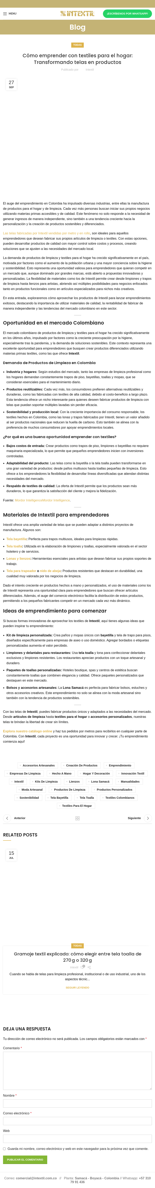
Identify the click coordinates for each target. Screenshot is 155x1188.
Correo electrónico (17, 1113)
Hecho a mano (61, 773)
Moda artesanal (32, 789)
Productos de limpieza (69, 789)
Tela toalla (14, 546)
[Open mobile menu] (10, 14)
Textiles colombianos (119, 797)
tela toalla (87, 797)
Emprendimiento (120, 765)
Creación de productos (81, 765)
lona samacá (100, 781)
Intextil (18, 781)
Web (6, 1131)
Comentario (12, 1048)
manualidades (130, 781)
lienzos (74, 781)
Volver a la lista (77, 818)
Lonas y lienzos (18, 558)
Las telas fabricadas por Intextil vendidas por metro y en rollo (46, 233)
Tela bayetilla (16, 539)
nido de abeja (50, 571)
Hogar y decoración (96, 773)
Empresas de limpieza (25, 773)
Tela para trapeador (21, 571)
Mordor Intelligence (28, 500)
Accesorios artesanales (39, 765)
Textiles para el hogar (77, 805)
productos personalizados (114, 789)
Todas (77, 45)
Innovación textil (132, 773)
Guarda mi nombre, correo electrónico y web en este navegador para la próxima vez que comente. (77, 1148)
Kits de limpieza (46, 781)
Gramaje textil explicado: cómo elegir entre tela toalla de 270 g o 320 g (77, 957)
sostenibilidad (29, 797)
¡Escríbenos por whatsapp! (127, 13)
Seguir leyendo (77, 987)
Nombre (10, 1095)
